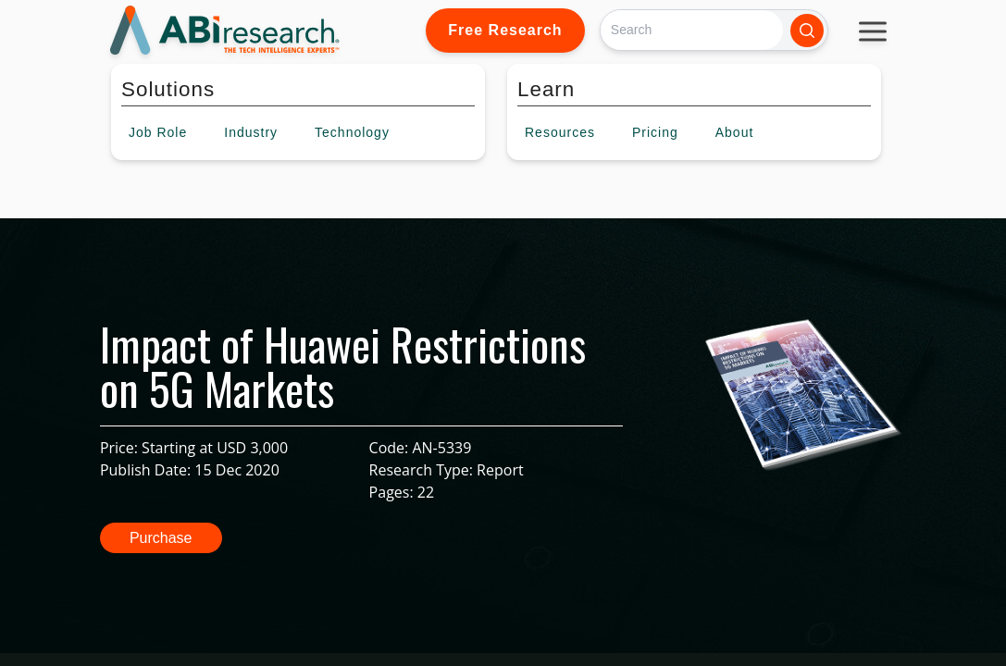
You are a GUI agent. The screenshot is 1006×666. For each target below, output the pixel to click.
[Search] (692, 30)
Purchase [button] (161, 538)
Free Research (505, 30)
